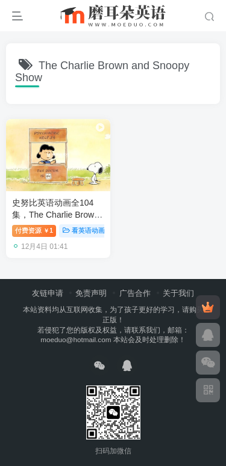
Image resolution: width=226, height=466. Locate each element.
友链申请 (47, 293)
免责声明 (91, 293)
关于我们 (178, 293)
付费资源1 (34, 230)
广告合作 (135, 293)
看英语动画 (84, 230)
